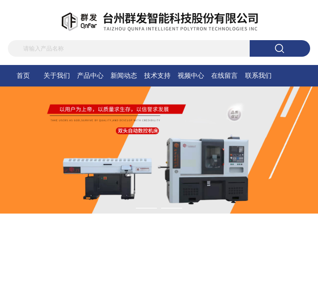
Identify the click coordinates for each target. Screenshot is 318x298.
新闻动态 (124, 75)
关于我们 (56, 75)
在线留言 (224, 75)
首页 (23, 75)
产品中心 (90, 75)
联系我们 (258, 75)
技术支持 (157, 75)
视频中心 (191, 75)
